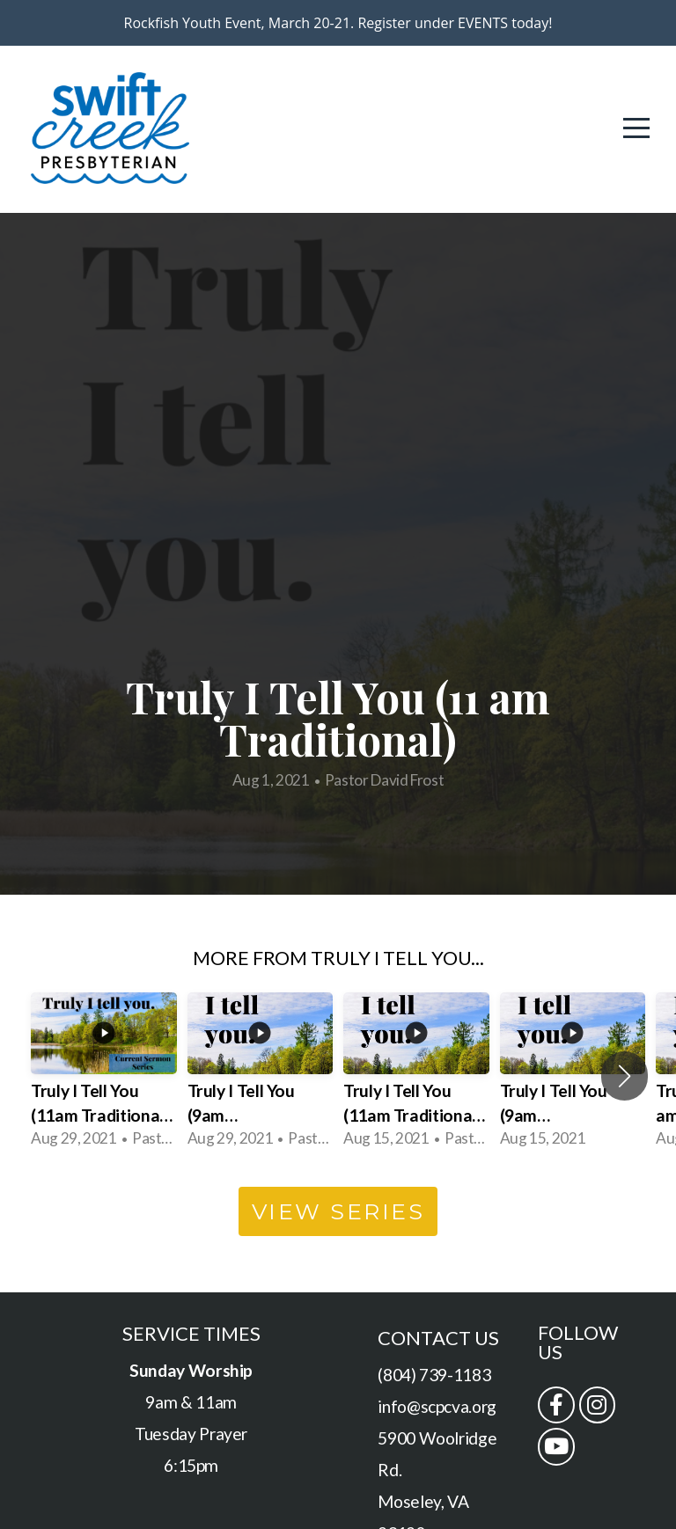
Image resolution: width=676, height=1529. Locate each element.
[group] (104, 1076)
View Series (338, 1211)
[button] (624, 1076)
